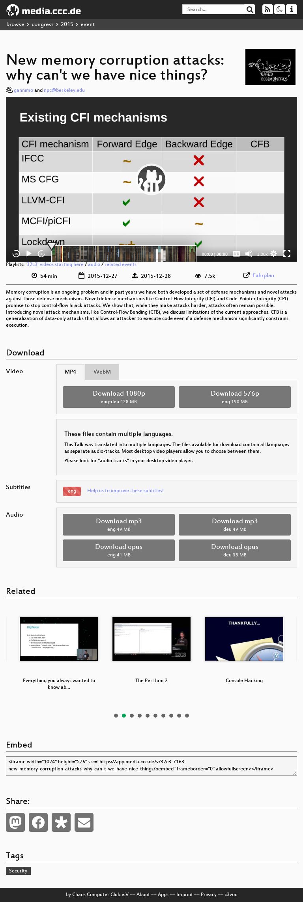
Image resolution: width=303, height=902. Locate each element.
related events (121, 265)
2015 (67, 24)
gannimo (23, 90)
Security (18, 871)
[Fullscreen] (287, 254)
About (143, 895)
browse (15, 24)
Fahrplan (263, 275)
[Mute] (249, 254)
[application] (151, 179)
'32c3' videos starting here (55, 265)
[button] (151, 179)
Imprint (184, 895)
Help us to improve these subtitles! (125, 491)
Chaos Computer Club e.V (100, 895)
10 (187, 716)
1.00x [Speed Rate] (262, 254)
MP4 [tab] (70, 372)
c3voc (230, 895)
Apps (163, 895)
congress (43, 24)
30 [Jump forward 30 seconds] (41, 254)
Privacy (209, 895)
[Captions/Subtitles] (236, 254)
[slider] (124, 254)
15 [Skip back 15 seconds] (16, 254)
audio (94, 265)
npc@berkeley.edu (64, 90)
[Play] (29, 254)
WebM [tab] (102, 372)
